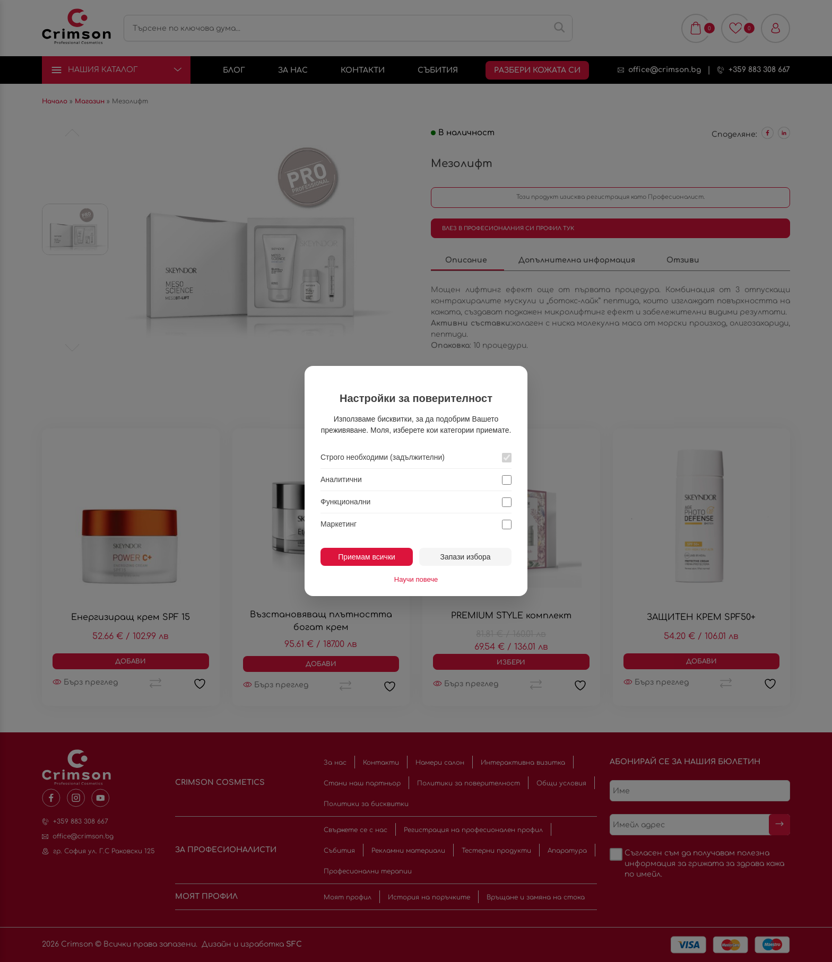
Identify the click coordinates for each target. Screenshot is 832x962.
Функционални (345, 501)
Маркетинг (338, 524)
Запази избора (465, 557)
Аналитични (341, 479)
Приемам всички (366, 557)
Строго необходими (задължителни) (382, 457)
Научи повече (416, 579)
